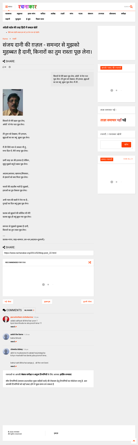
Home (5, 39)
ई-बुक (28, 19)
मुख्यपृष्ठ (47, 302)
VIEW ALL (128, 159)
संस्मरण (90, 14)
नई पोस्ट (8, 302)
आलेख (53, 14)
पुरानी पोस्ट (87, 302)
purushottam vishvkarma (22, 317)
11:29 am (27, 334)
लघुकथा (19, 14)
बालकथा (8, 14)
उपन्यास (101, 14)
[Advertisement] (116, 43)
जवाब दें (14, 327)
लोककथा (112, 14)
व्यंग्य (71, 14)
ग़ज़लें (62, 14)
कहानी (7, 19)
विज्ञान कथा (40, 19)
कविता (43, 14)
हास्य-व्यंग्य (31, 14)
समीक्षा (123, 14)
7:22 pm (36, 317)
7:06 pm (25, 349)
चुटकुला (18, 19)
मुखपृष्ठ (56, 433)
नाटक (80, 14)
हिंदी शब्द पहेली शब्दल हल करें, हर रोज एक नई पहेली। (23, 32)
